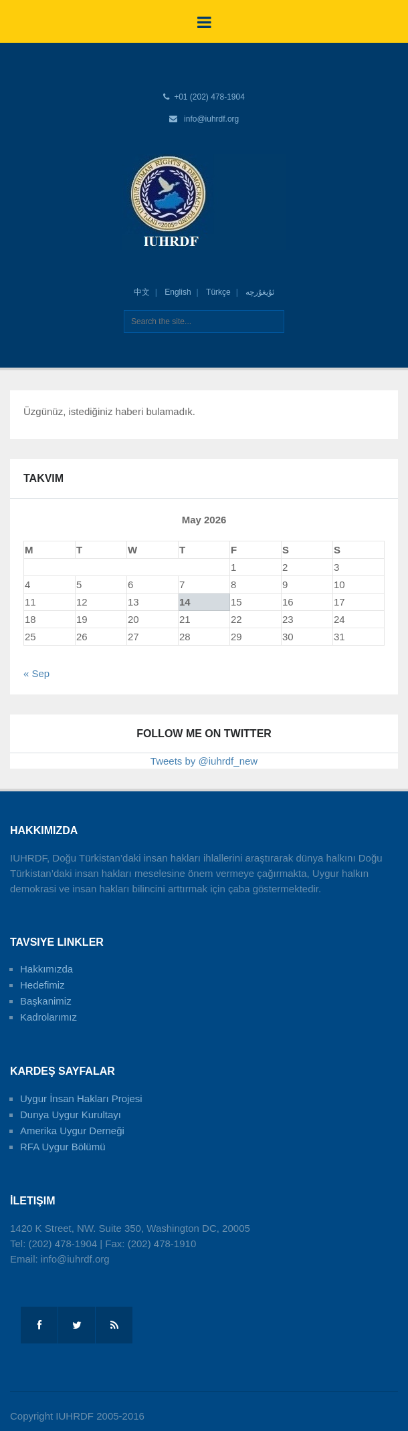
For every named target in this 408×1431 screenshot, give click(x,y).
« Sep (36, 673)
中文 (142, 292)
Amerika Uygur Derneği (72, 1130)
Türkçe (218, 292)
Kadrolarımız (48, 1017)
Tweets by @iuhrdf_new (204, 761)
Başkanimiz (46, 1001)
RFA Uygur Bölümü (63, 1146)
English (178, 292)
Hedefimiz (42, 985)
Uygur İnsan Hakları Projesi (81, 1098)
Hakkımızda (46, 968)
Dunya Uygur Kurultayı (70, 1114)
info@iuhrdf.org (211, 119)
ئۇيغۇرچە (259, 292)
